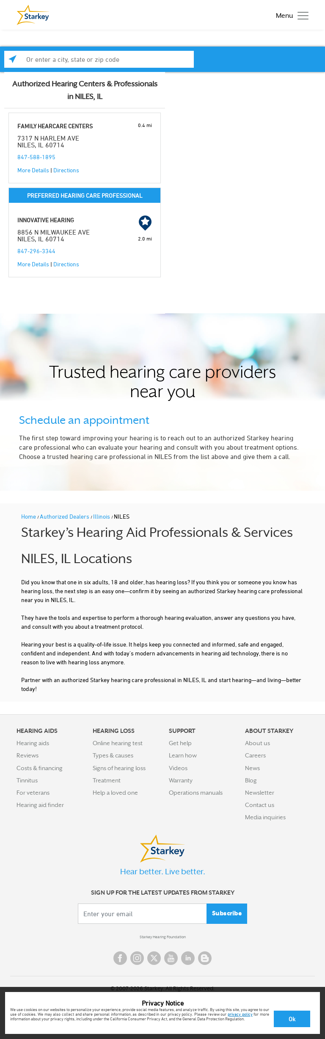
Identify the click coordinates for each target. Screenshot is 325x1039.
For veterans (33, 792)
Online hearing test (118, 743)
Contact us (259, 804)
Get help (180, 743)
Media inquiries (265, 817)
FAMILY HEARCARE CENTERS (55, 126)
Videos (178, 768)
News (252, 768)
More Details (33, 170)
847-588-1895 (36, 156)
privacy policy (240, 1014)
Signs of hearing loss (119, 768)
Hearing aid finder (40, 804)
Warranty (181, 780)
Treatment (107, 780)
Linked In (188, 958)
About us (257, 743)
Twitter (154, 958)
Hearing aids (33, 743)
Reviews (28, 755)
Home (29, 516)
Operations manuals (196, 792)
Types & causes (113, 755)
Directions (66, 170)
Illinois (102, 516)
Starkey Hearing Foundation (163, 937)
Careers (255, 755)
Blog (251, 780)
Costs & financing (40, 768)
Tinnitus (27, 780)
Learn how (183, 755)
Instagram (137, 958)
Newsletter (259, 792)
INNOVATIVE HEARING (45, 220)
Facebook (120, 958)
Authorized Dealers (65, 516)
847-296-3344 (36, 250)
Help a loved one (115, 792)
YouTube (171, 958)
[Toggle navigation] (290, 15)
